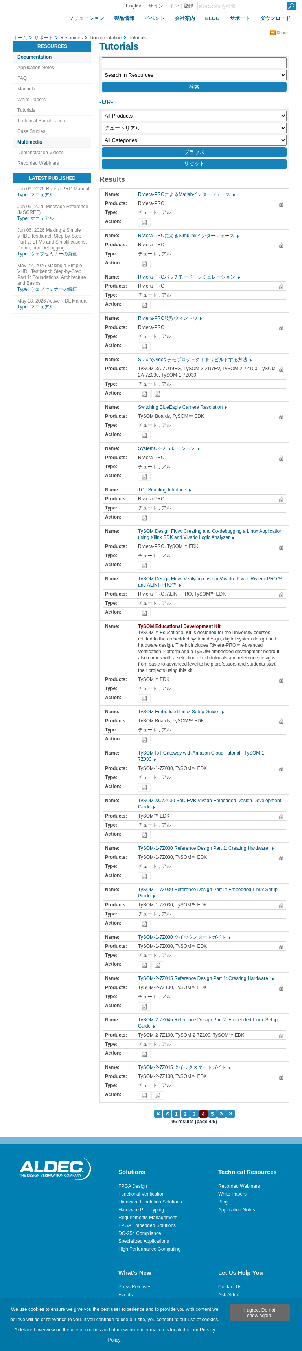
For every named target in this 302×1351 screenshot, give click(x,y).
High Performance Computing (149, 1249)
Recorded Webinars (38, 163)
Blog (223, 1202)
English (134, 6)
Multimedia (29, 142)
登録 (188, 6)
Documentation (34, 57)
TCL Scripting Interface (164, 490)
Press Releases (134, 1287)
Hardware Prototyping (141, 1210)
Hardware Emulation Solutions (150, 1202)
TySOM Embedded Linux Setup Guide (180, 711)
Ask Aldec (228, 1294)
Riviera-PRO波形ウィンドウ (169, 318)
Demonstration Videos (40, 152)
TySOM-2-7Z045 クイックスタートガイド (184, 1067)
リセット (194, 163)
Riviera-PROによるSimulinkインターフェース (188, 235)
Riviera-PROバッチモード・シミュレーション (188, 277)
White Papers (31, 99)
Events (125, 1294)
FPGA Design (132, 1186)
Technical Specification (41, 121)
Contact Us (229, 1287)
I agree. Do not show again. (259, 1312)
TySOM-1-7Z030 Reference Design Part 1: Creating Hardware (205, 848)
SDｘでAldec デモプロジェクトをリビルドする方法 (194, 359)
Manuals (26, 89)
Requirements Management (147, 1217)
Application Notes (35, 67)
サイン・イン (163, 6)
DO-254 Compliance (139, 1233)
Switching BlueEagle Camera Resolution (182, 407)
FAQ (22, 78)
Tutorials (26, 110)
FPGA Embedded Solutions (147, 1225)
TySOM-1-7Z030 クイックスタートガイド (184, 937)
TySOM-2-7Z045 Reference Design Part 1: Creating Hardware (205, 978)
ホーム (20, 38)
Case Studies (31, 131)
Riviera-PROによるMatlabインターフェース (186, 194)
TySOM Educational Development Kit (181, 626)
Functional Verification (141, 1194)
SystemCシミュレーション (168, 448)
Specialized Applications (143, 1241)
